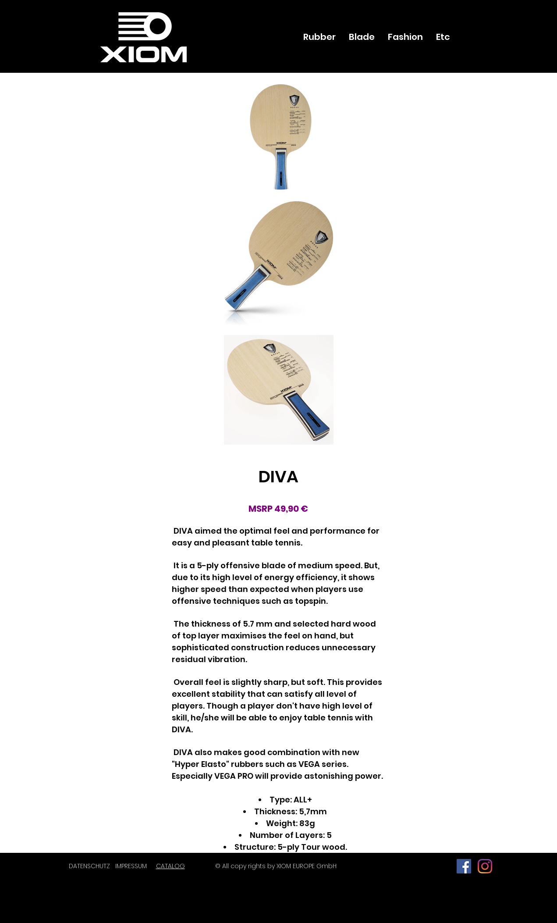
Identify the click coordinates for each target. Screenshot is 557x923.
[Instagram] (485, 866)
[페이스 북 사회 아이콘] (464, 866)
